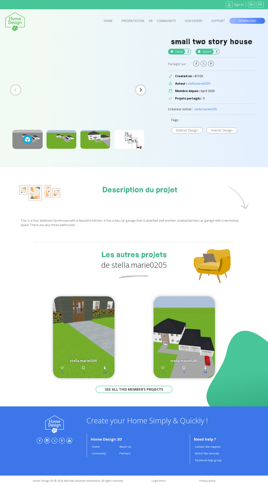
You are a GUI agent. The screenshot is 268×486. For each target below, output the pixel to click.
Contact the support (208, 446)
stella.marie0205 (199, 83)
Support (218, 21)
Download (247, 21)
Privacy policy (207, 480)
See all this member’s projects (134, 389)
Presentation (133, 21)
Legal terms (158, 480)
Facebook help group (208, 460)
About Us (125, 446)
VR (150, 21)
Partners (125, 453)
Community (166, 21)
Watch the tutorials (207, 453)
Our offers (193, 21)
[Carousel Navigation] (78, 90)
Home (108, 21)
